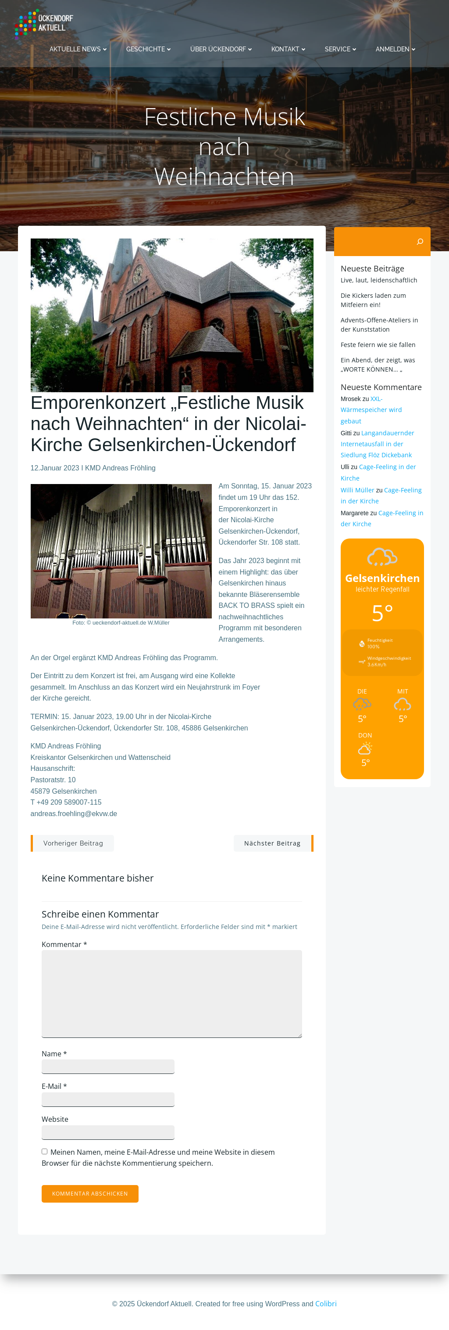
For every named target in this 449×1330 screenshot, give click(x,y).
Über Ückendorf (222, 48)
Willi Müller (357, 478)
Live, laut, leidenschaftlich (378, 279)
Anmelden (396, 48)
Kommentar (66, 946)
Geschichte (149, 48)
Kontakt (289, 48)
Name (56, 1056)
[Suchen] (420, 241)
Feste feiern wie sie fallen (377, 344)
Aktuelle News (79, 48)
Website (57, 1122)
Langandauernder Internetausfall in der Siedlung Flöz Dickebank (376, 432)
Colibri (326, 1303)
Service (341, 48)
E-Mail (56, 1089)
